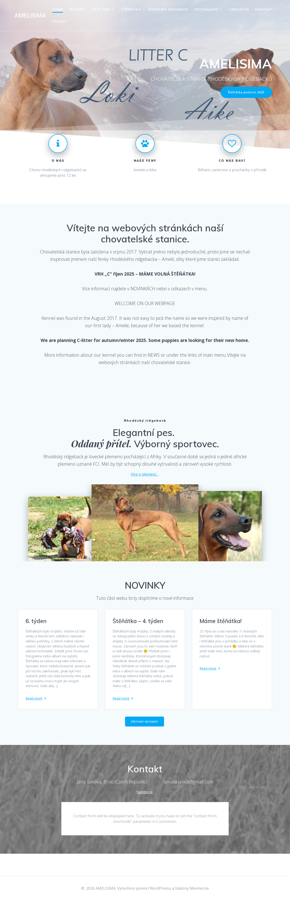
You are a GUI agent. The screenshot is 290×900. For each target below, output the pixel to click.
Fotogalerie (206, 9)
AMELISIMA (30, 15)
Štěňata (129, 9)
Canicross (239, 9)
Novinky (77, 9)
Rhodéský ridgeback (168, 9)
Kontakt (264, 9)
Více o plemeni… (144, 474)
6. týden (36, 621)
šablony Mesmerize (192, 888)
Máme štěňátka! (221, 621)
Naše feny (101, 9)
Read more (35, 716)
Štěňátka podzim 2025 (244, 92)
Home (57, 9)
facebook (145, 814)
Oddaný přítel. (102, 444)
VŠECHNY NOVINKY (144, 743)
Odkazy (59, 21)
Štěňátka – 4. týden (138, 621)
